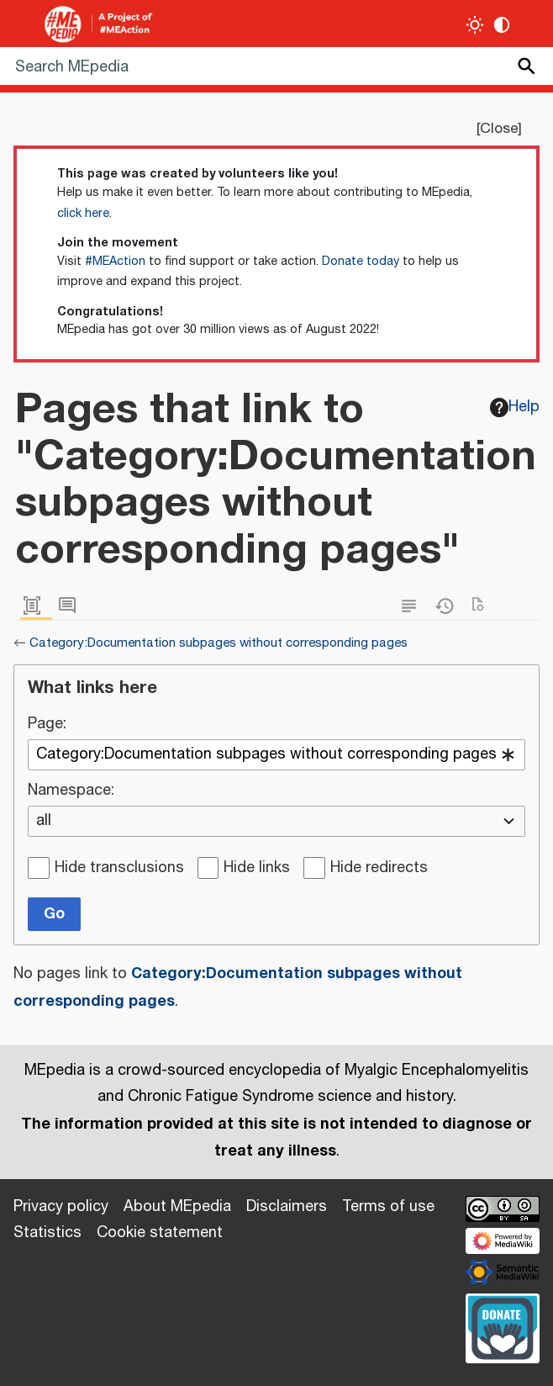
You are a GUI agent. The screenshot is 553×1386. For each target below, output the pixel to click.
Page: (47, 725)
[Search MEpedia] (276, 66)
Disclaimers (286, 1207)
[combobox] (276, 755)
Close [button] (499, 129)
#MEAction (115, 261)
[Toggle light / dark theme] (475, 24)
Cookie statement (160, 1233)
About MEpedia (177, 1207)
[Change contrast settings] (502, 24)
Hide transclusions (119, 869)
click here (83, 213)
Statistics (47, 1233)
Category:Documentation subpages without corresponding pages (218, 643)
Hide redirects (379, 869)
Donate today (360, 261)
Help (515, 407)
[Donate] (503, 1326)
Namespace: (71, 791)
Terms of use (388, 1207)
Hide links (257, 869)
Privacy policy (60, 1207)
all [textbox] (43, 822)
